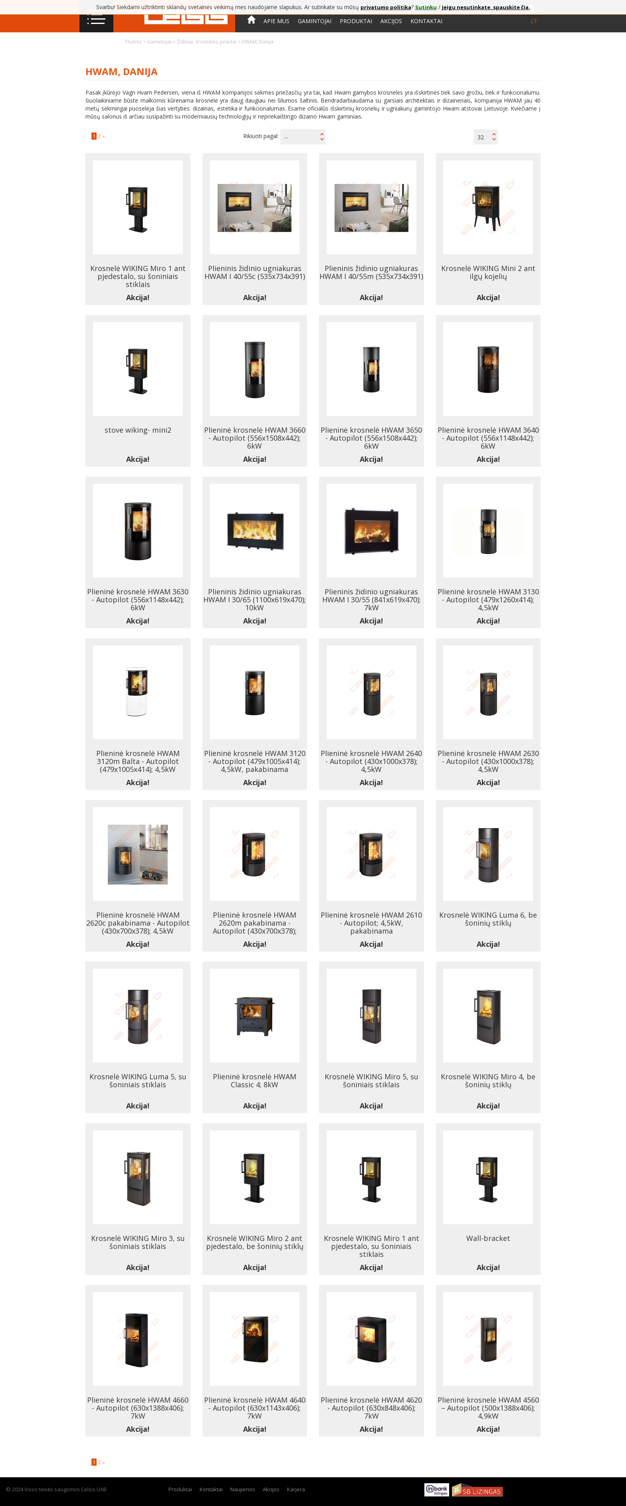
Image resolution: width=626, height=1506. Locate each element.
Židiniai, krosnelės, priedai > (209, 41)
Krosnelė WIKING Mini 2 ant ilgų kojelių (488, 272)
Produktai (356, 21)
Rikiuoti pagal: (261, 136)
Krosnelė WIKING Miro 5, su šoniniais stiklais (371, 1080)
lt (534, 21)
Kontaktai (426, 21)
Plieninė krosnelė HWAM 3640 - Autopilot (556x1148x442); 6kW (488, 438)
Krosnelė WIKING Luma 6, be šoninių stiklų (488, 919)
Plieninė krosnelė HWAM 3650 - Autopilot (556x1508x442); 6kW (371, 438)
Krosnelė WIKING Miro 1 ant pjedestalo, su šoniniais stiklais (138, 276)
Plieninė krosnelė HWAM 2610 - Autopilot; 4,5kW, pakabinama (371, 923)
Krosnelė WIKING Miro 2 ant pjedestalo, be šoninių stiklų (254, 1242)
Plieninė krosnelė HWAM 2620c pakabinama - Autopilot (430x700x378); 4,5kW (138, 923)
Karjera (296, 1489)
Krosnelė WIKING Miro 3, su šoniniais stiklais (138, 1242)
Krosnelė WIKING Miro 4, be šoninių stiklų (488, 1080)
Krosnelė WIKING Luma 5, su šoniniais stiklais (137, 1080)
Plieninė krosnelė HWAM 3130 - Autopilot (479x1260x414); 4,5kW (488, 599)
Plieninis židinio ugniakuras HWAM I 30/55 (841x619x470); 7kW (371, 599)
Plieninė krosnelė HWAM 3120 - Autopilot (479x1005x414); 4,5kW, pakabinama (254, 761)
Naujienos (242, 1489)
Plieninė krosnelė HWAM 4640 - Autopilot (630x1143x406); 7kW (254, 1408)
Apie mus (276, 21)
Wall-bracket (488, 1238)
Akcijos (391, 21)
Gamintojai (314, 21)
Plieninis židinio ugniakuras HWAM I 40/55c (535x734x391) (254, 272)
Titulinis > (136, 41)
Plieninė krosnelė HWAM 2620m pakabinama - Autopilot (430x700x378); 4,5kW (255, 927)
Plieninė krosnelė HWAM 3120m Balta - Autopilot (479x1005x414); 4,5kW (138, 761)
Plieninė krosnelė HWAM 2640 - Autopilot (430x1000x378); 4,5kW (371, 761)
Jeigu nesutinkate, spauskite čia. (486, 7)
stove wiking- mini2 (138, 430)
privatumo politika (386, 7)
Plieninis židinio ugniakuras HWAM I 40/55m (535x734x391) (371, 272)
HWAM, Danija (257, 41)
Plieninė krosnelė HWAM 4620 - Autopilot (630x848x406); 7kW (371, 1408)
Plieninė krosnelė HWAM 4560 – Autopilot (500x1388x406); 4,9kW (488, 1408)
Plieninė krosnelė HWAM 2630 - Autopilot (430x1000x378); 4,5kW (488, 761)
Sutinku (426, 7)
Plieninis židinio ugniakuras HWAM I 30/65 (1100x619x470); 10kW (254, 599)
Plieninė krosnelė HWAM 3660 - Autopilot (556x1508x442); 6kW (254, 438)
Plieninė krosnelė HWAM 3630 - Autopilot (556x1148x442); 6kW (137, 599)
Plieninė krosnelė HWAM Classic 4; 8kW (254, 1080)
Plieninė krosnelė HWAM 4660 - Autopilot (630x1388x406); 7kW (137, 1408)
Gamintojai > (162, 41)
